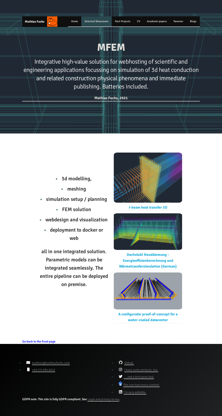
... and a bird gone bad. (139, 377)
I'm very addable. (135, 392)
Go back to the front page (39, 341)
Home (74, 21)
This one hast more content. (141, 385)
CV (138, 21)
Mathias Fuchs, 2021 (111, 98)
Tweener (178, 21)
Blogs (193, 21)
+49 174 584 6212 (43, 370)
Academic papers (157, 21)
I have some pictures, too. (141, 370)
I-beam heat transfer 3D (148, 181)
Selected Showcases (96, 21)
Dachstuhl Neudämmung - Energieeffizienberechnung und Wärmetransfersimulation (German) (148, 241)
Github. (129, 363)
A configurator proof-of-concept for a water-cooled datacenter (148, 297)
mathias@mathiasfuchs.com (51, 363)
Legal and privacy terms (103, 399)
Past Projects (122, 21)
